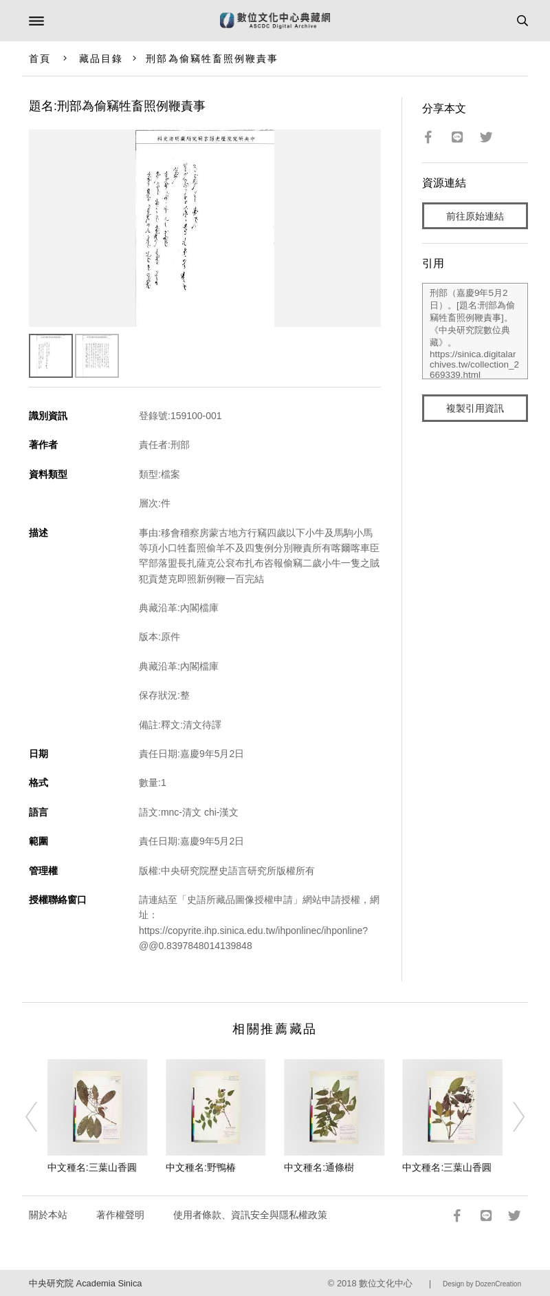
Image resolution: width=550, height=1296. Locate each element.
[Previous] (40, 1117)
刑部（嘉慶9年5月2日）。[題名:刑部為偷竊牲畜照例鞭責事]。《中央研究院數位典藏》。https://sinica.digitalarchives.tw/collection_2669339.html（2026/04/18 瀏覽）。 (475, 331)
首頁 (40, 58)
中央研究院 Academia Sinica (85, 1283)
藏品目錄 (101, 58)
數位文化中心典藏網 (275, 20)
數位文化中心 (385, 1283)
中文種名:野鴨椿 (201, 1167)
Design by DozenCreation (482, 1284)
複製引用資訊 (475, 408)
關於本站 (48, 1214)
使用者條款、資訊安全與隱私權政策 (250, 1214)
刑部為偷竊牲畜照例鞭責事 (212, 58)
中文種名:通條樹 (319, 1167)
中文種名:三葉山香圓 (92, 1167)
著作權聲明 (120, 1214)
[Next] (510, 1117)
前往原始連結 (475, 216)
